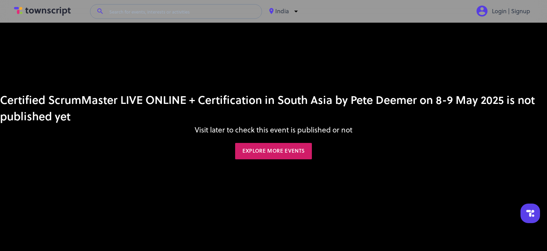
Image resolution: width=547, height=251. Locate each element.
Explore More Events (273, 150)
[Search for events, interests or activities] (182, 11)
